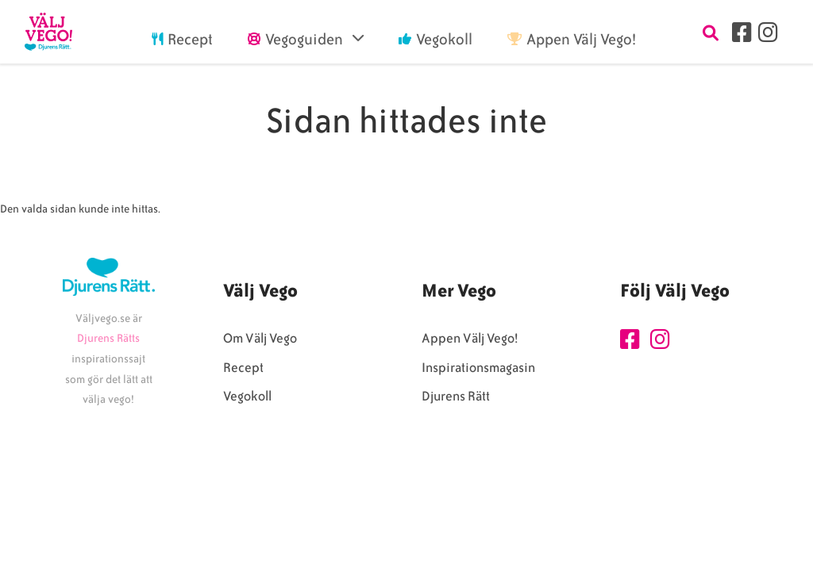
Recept (243, 367)
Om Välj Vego (260, 338)
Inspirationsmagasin (478, 367)
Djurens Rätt (456, 396)
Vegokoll (247, 396)
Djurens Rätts (108, 338)
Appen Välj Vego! (470, 338)
